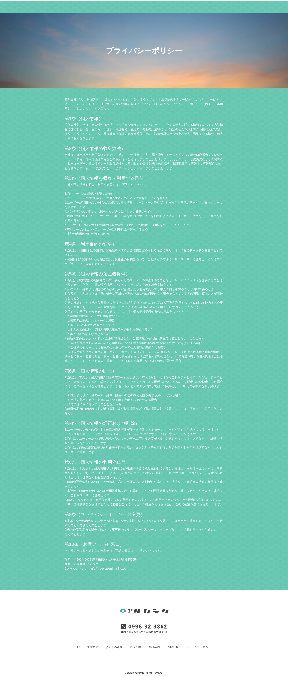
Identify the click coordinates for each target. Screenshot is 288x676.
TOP (92, 6)
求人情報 (151, 6)
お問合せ (192, 6)
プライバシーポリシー (200, 647)
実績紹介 (108, 6)
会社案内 (171, 6)
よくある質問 (129, 6)
